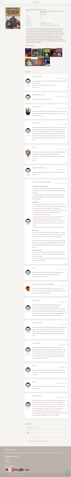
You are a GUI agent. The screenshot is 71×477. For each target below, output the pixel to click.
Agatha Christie (43, 14)
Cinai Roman (35, 2)
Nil (40, 16)
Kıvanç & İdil (11, 475)
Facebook (7, 459)
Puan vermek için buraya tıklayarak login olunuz (50, 25)
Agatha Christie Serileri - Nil (46, 23)
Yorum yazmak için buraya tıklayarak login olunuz (38, 441)
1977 (41, 17)
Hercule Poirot (43, 22)
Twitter (7, 460)
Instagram (7, 462)
